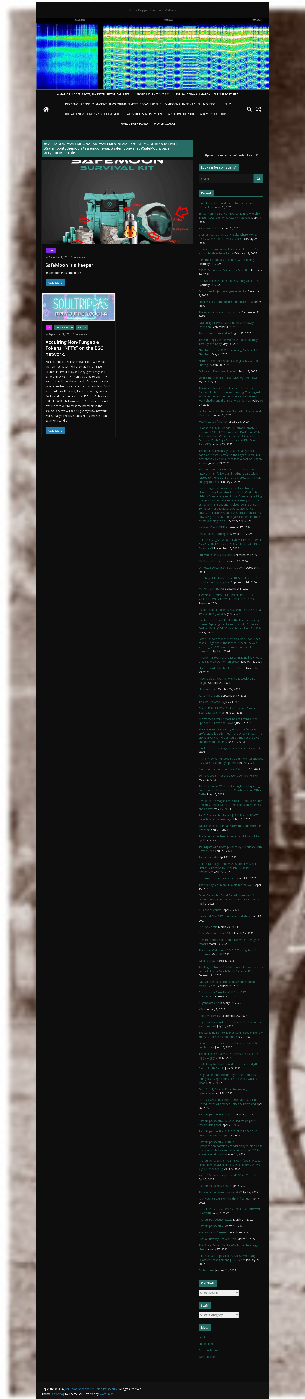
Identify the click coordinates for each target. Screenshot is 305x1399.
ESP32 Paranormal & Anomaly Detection (224, 270)
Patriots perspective (211, 1226)
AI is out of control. (211, 910)
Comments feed (209, 1350)
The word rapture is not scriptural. (220, 312)
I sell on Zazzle (208, 927)
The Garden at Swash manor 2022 (220, 1192)
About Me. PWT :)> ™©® (152, 94)
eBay (202, 1009)
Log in (202, 1337)
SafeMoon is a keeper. (70, 265)
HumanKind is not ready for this (218, 878)
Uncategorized (64, 327)
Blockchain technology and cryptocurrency (225, 748)
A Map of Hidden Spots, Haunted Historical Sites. (93, 94)
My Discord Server (210, 561)
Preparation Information (214, 1232)
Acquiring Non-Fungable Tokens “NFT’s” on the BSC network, (74, 348)
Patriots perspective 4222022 (217, 1114)
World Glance (164, 123)
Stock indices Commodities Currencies (223, 302)
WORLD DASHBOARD (134, 123)
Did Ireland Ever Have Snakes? (218, 371)
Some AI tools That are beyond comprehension (229, 775)
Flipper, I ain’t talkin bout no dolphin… (222, 668)
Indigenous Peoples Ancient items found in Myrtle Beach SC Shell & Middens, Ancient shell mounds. (140, 104)
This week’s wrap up (211, 702)
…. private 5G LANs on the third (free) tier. (225, 1198)
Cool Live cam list (210, 1016)
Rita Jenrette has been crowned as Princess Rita (229, 836)
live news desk (208, 228)
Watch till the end (209, 695)
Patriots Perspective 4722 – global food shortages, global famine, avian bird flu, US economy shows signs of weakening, (231, 1165)
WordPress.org (208, 1356)
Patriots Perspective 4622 (215, 1186)
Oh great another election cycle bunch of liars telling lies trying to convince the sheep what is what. (228, 1079)
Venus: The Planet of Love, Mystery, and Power (229, 378)
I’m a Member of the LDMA (216, 933)
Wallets (82, 327)
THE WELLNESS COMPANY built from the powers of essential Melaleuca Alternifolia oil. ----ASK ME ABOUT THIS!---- (148, 114)
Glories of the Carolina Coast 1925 (220, 769)
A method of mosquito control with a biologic (227, 260)
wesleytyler (80, 257)
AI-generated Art (209, 1003)
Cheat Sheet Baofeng (212, 534)
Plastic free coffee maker (214, 333)
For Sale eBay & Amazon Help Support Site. (207, 94)
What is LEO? (207, 961)
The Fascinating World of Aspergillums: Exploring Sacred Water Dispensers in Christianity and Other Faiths (230, 790)
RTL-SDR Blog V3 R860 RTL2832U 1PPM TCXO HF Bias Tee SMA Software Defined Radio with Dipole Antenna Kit (230, 544)
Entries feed (206, 1344)
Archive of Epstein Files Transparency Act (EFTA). (229, 281)
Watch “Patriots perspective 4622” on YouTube (228, 1175)
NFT (49, 327)
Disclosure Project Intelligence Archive (223, 291)
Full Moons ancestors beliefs (217, 555)
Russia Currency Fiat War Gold (218, 1239)
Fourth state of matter (213, 421)
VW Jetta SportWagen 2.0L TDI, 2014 (222, 567)
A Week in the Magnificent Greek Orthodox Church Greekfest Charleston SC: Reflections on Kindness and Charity (230, 805)
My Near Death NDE (212, 527)
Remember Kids (209, 857)
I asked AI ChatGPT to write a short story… (225, 916)
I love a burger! (208, 689)
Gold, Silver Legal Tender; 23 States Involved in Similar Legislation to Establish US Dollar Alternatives (228, 868)
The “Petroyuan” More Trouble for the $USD (227, 885)
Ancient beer (206, 1270)
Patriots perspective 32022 (215, 1219)
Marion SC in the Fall (211, 588)
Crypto (51, 250)
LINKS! (226, 104)
